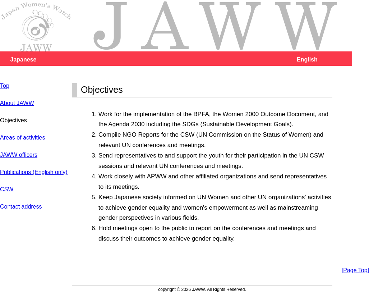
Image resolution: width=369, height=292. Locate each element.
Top (4, 86)
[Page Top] (355, 270)
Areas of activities (22, 137)
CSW (6, 189)
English (307, 59)
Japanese (23, 59)
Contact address (21, 207)
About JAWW (17, 103)
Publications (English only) (34, 172)
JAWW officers (18, 155)
